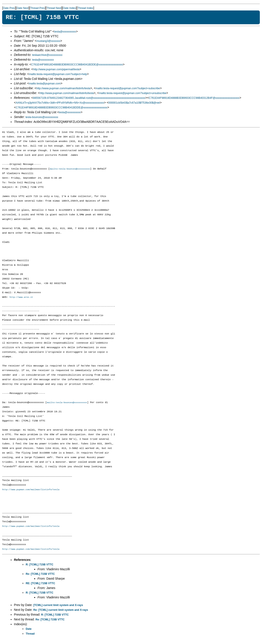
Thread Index (85, 8)
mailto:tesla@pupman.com (45, 83)
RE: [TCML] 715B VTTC (40, 584)
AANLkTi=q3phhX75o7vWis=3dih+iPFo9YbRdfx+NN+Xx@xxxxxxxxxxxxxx (60, 102)
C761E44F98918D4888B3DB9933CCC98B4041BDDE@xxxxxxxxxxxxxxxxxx (77, 64)
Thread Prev (37, 8)
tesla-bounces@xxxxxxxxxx (42, 117)
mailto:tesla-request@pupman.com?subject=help (58, 74)
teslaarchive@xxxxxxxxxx (47, 54)
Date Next (22, 8)
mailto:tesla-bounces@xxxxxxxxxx (70, 169)
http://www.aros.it (21, 297)
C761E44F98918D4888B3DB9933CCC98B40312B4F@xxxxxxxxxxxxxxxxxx (194, 97)
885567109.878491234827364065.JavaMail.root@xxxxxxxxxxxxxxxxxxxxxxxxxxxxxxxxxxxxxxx (89, 97)
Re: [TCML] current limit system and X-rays (60, 610)
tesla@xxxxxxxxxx (65, 31)
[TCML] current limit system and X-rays (58, 605)
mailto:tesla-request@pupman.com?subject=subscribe (127, 88)
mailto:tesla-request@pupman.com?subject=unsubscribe (132, 93)
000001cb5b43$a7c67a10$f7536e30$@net (134, 102)
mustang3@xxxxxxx (48, 41)
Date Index (69, 8)
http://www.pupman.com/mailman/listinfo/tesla (63, 88)
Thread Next (54, 8)
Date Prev (9, 8)
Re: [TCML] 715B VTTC (40, 574)
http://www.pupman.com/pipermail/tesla (56, 69)
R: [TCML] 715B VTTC (39, 565)
